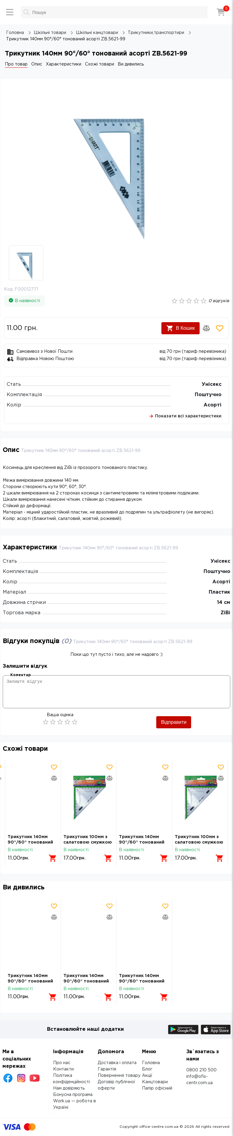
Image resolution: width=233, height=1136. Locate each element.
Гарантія (107, 1069)
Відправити (174, 722)
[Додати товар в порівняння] (206, 328)
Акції (147, 1075)
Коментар (20, 675)
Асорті (212, 405)
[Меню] (9, 12)
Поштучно (208, 395)
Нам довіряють (69, 1088)
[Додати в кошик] (52, 858)
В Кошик (180, 328)
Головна (151, 1063)
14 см (223, 602)
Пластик (219, 592)
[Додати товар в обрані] (219, 328)
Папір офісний (157, 1088)
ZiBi (225, 613)
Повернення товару (119, 1075)
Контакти (63, 1069)
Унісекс (211, 384)
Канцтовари (155, 1082)
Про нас (61, 1063)
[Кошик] (221, 12)
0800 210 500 (201, 1070)
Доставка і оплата (117, 1063)
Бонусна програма (73, 1095)
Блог (147, 1069)
